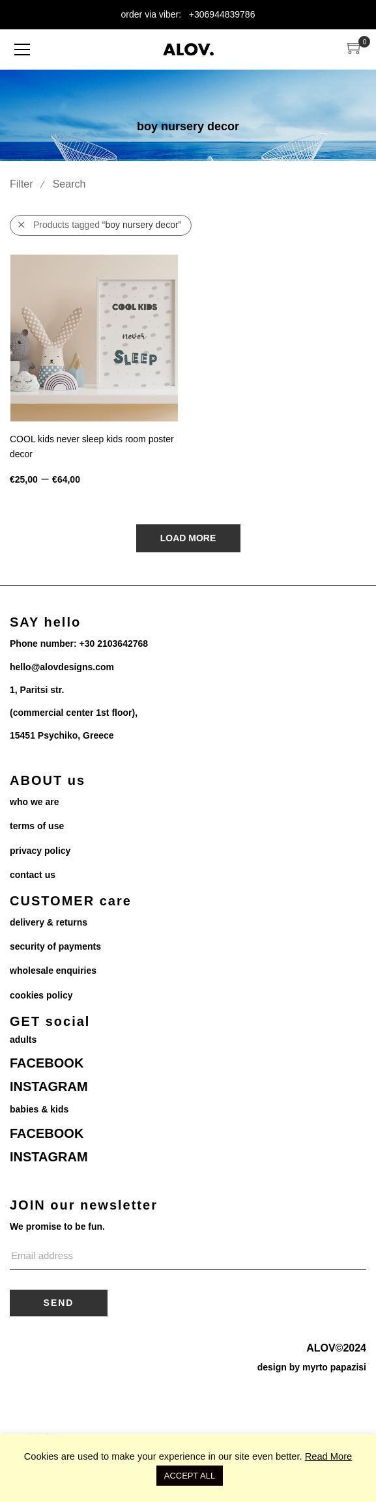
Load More (188, 538)
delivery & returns (48, 922)
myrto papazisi (334, 1367)
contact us (32, 875)
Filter (21, 184)
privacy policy (40, 850)
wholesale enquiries (53, 970)
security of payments (55, 946)
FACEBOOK (46, 1063)
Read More (329, 1456)
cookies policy (41, 995)
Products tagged (99, 225)
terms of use (37, 826)
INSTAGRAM (49, 1086)
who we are (34, 802)
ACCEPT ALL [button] (190, 1476)
